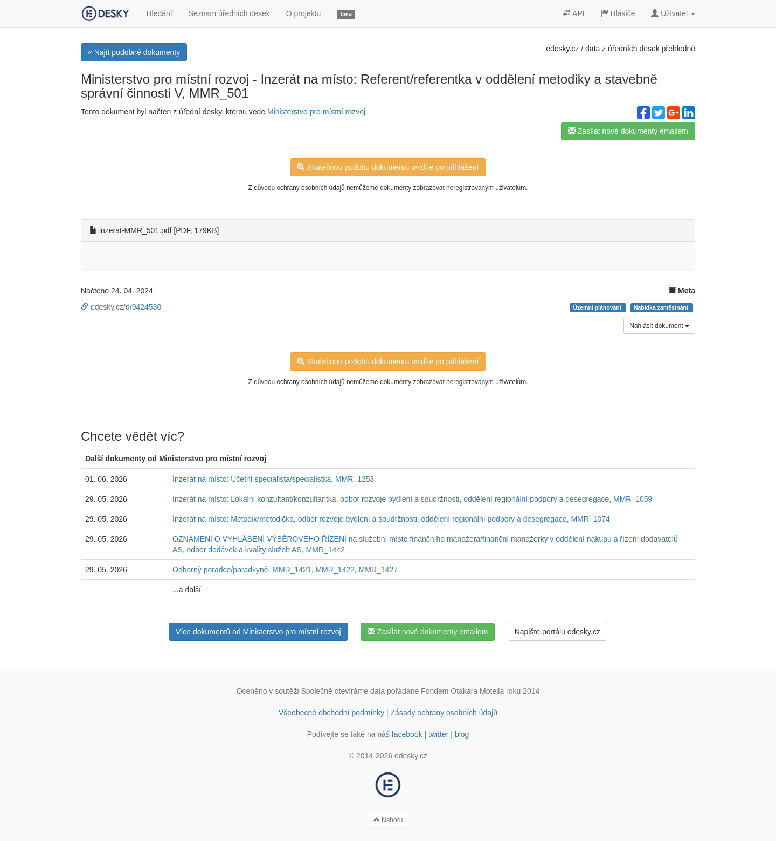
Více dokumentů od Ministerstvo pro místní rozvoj (258, 631)
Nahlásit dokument (659, 326)
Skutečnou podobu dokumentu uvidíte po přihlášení (388, 167)
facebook (407, 734)
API (574, 13)
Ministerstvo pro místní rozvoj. (317, 111)
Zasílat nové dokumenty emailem (628, 131)
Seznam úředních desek (229, 13)
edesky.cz (562, 48)
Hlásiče (618, 13)
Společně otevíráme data (343, 691)
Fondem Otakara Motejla (462, 691)
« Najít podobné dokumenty (134, 52)
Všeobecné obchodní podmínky (331, 712)
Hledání (159, 13)
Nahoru (388, 820)
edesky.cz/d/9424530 (121, 307)
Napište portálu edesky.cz (557, 631)
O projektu (303, 13)
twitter (438, 734)
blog (462, 734)
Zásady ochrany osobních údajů (444, 712)
